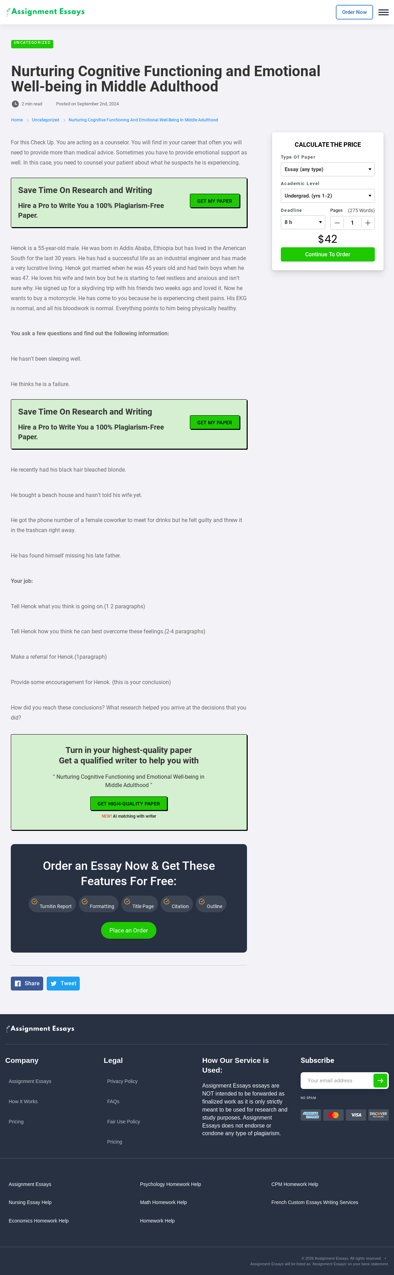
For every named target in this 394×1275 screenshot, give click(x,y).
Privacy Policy (122, 1081)
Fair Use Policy (123, 1121)
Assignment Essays (30, 1081)
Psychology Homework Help (170, 1184)
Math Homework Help (163, 1202)
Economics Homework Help (39, 1221)
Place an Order (128, 930)
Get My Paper (214, 201)
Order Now (354, 12)
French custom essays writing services (314, 1202)
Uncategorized (32, 42)
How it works (23, 1101)
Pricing (16, 1121)
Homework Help (157, 1221)
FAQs (113, 1101)
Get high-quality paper (129, 804)
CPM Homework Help (294, 1184)
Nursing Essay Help (30, 1202)
